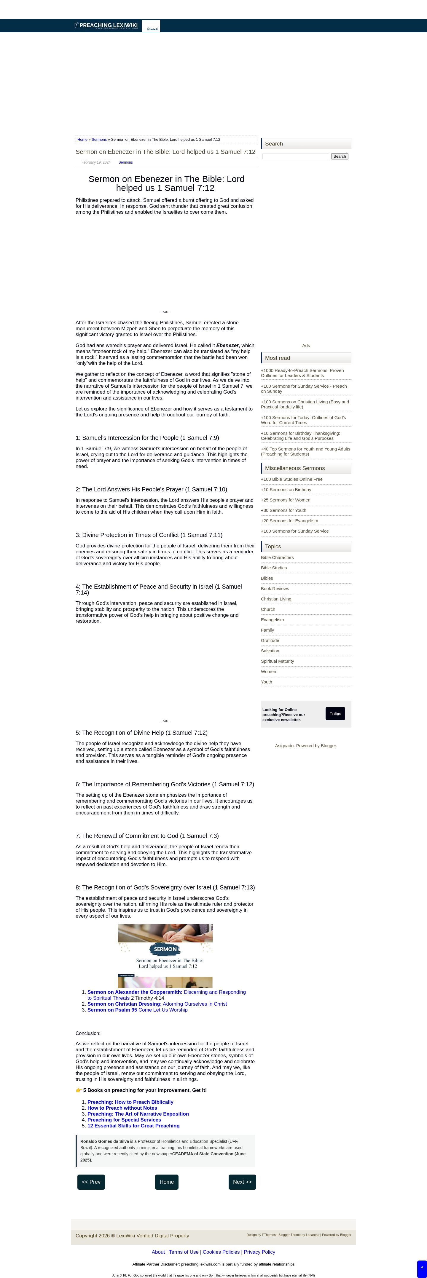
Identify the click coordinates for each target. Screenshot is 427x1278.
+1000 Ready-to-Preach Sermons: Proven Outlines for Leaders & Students (302, 373)
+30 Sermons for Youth (283, 510)
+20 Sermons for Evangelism (289, 520)
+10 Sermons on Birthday (286, 489)
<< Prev (91, 1182)
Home (83, 139)
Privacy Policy (259, 1252)
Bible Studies (274, 567)
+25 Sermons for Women (285, 499)
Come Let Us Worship (137, 1010)
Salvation (270, 650)
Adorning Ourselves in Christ (157, 1004)
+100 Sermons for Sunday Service (295, 530)
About (158, 1252)
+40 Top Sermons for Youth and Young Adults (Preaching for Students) (305, 451)
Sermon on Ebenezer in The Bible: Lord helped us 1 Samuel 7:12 (166, 151)
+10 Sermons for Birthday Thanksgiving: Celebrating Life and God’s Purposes (300, 436)
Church (268, 609)
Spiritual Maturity (277, 661)
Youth (266, 681)
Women (268, 671)
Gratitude (270, 640)
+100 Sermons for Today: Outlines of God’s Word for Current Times (303, 420)
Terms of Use (184, 1252)
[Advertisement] (213, 84)
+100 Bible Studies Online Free (292, 479)
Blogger (328, 745)
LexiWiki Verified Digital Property (152, 1236)
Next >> (242, 1182)
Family (267, 629)
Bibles (267, 578)
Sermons (99, 139)
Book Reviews (275, 588)
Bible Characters (277, 557)
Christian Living (276, 598)
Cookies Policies (221, 1252)
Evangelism (272, 619)
